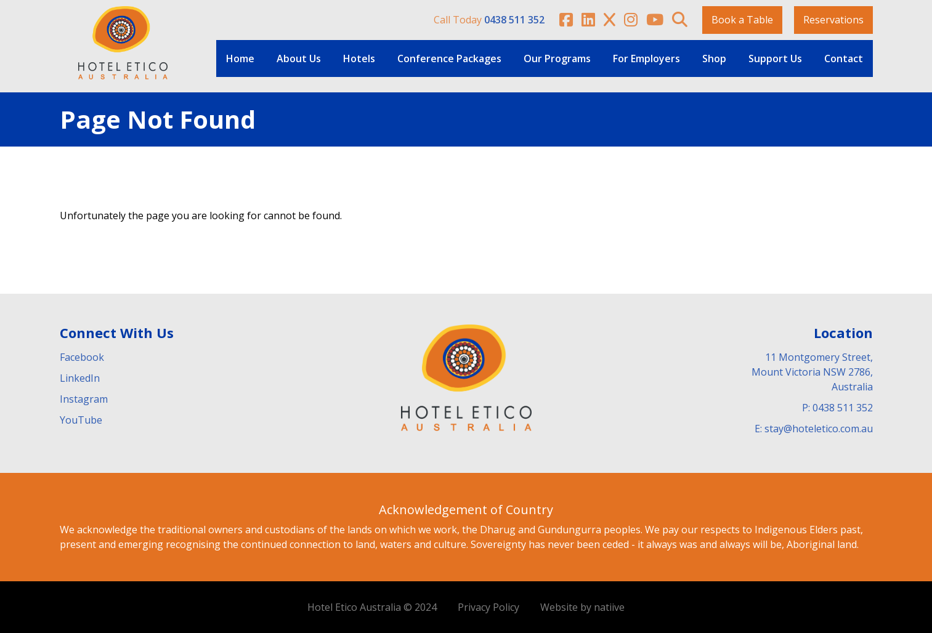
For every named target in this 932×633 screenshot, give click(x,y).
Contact (843, 58)
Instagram (84, 399)
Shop (714, 58)
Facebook (82, 357)
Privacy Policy (488, 607)
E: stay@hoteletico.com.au (814, 428)
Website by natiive (582, 607)
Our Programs (557, 58)
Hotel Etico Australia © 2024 (372, 607)
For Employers (646, 58)
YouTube (81, 420)
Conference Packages (449, 58)
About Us (299, 58)
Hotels (359, 58)
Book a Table (742, 19)
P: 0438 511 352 (837, 407)
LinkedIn (80, 378)
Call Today (489, 19)
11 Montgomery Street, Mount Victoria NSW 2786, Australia (812, 371)
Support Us (775, 58)
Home (240, 58)
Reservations (833, 19)
